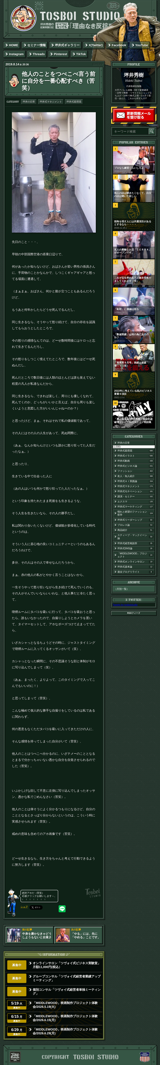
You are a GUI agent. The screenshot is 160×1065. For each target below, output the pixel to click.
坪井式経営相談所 (135, 543)
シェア (24, 906)
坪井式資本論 (135, 566)
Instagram (16, 54)
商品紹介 (135, 530)
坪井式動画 (135, 461)
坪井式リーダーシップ (135, 520)
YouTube (141, 45)
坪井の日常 (29, 101)
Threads (39, 54)
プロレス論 (135, 525)
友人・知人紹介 (135, 476)
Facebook (119, 45)
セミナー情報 (36, 45)
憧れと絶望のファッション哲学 (135, 513)
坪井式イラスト (135, 455)
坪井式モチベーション (135, 491)
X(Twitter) (96, 45)
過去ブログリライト (135, 571)
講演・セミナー (135, 496)
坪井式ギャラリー (67, 45)
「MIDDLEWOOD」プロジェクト (135, 555)
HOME (13, 45)
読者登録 (154, 121)
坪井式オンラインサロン (135, 561)
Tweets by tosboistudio (125, 604)
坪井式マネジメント (51, 101)
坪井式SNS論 (135, 548)
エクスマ (135, 501)
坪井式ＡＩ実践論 (135, 481)
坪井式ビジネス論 (135, 466)
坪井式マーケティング (135, 506)
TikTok (81, 54)
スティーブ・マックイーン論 (135, 537)
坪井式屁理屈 (73, 101)
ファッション (135, 471)
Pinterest (60, 54)
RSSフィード (133, 613)
